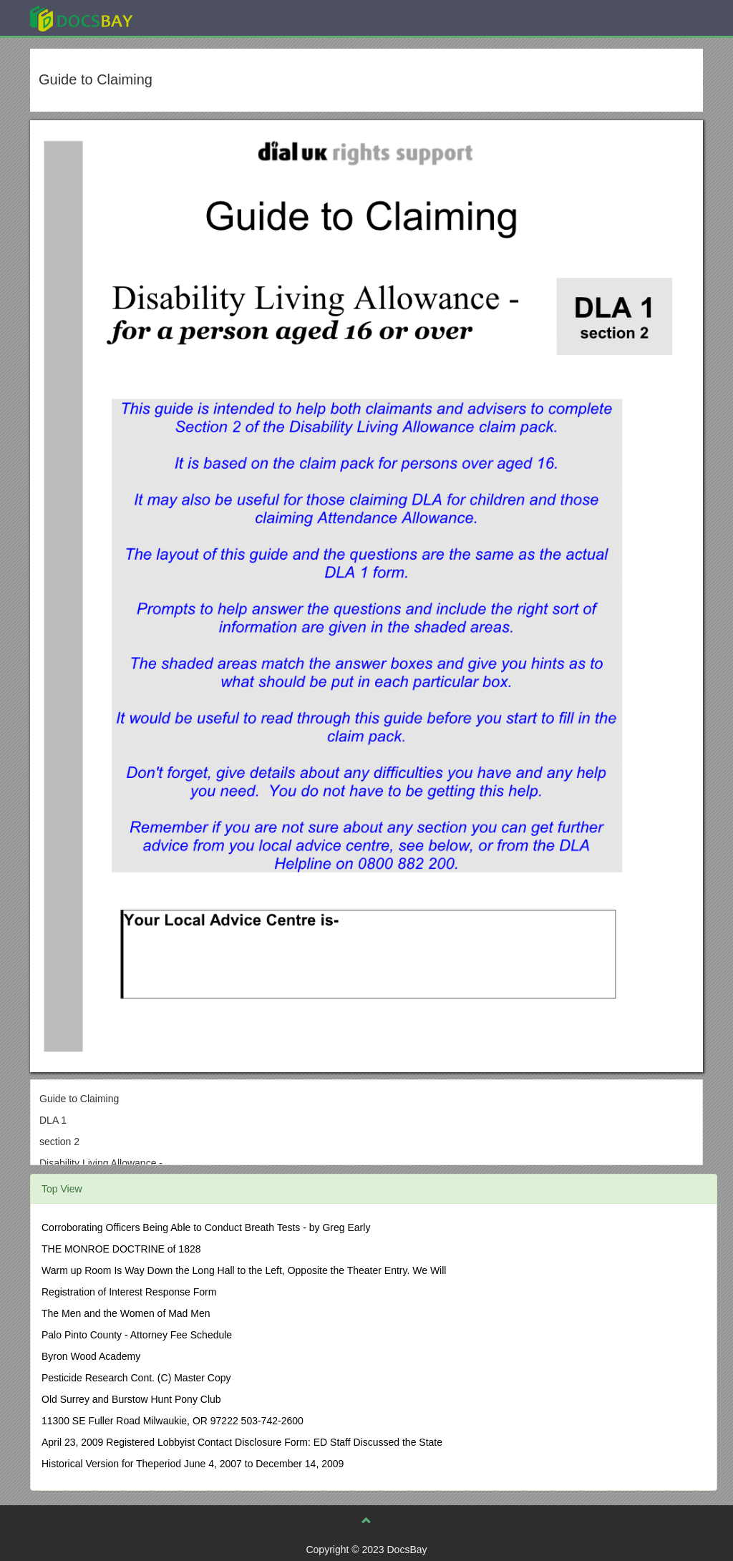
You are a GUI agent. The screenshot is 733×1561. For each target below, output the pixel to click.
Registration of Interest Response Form (129, 1292)
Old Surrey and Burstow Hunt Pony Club (131, 1399)
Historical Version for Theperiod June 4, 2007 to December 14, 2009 (193, 1463)
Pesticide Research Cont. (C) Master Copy (136, 1377)
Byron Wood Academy (91, 1356)
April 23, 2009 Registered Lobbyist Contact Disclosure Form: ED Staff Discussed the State (242, 1442)
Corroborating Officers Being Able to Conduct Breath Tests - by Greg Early (206, 1227)
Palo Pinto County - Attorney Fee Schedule (137, 1335)
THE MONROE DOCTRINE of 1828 (121, 1249)
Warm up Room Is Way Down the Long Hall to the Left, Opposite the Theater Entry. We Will (244, 1270)
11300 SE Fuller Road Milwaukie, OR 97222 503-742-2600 (173, 1420)
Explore (188, 17)
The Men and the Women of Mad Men (126, 1313)
